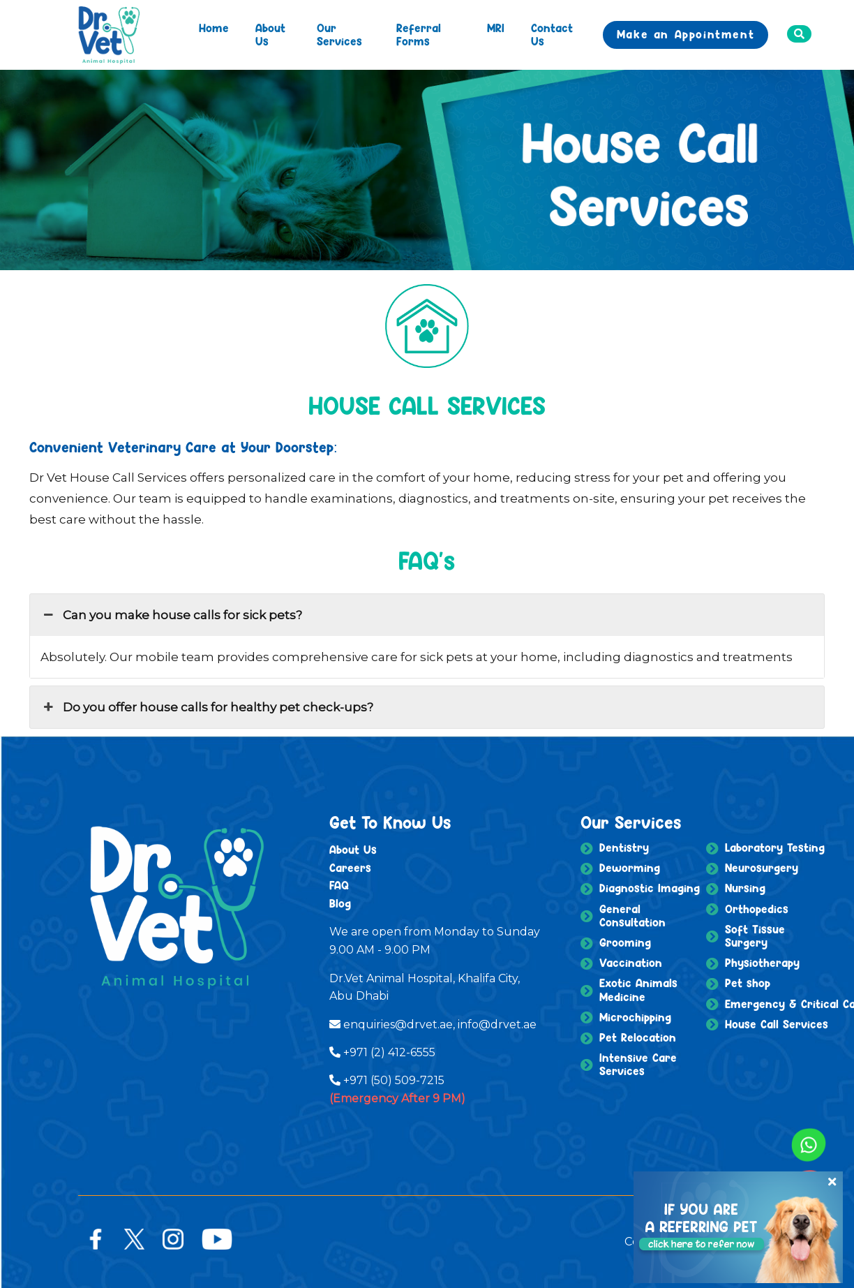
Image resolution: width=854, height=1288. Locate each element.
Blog (340, 903)
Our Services (339, 34)
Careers (350, 868)
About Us (270, 34)
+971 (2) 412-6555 (389, 1052)
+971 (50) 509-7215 (393, 1080)
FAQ (339, 885)
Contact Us (552, 34)
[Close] (828, 1175)
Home (214, 28)
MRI (495, 28)
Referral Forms (418, 34)
